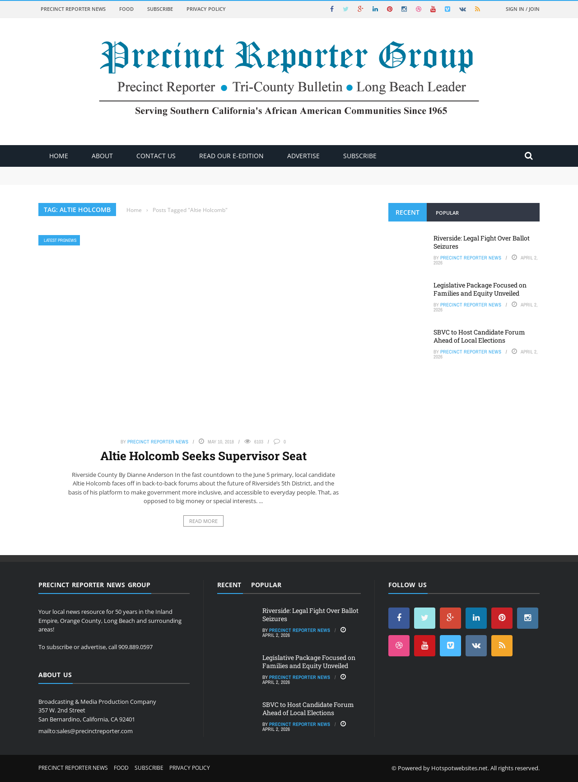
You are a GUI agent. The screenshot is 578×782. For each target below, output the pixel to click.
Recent (408, 212)
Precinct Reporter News (73, 8)
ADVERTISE (303, 155)
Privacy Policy (206, 8)
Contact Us (156, 155)
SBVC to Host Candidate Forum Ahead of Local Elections (479, 336)
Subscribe (160, 8)
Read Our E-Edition (231, 155)
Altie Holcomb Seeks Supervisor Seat (203, 455)
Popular (447, 212)
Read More (203, 521)
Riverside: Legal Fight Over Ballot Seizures (482, 242)
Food (126, 8)
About (102, 155)
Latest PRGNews (60, 240)
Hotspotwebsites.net (459, 768)
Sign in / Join (523, 8)
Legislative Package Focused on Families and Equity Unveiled (480, 289)
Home (58, 155)
